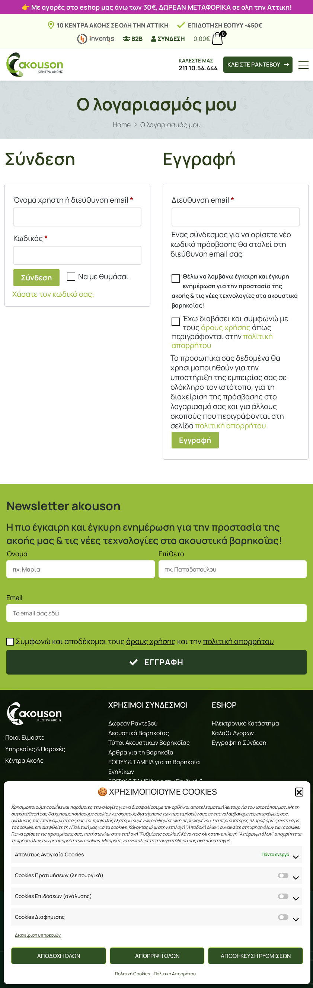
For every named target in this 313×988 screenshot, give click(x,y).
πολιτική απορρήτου (230, 426)
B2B (133, 39)
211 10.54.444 (190, 68)
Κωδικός (48, 237)
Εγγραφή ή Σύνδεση (239, 742)
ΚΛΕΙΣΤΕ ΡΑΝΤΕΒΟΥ (253, 65)
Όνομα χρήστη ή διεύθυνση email (77, 199)
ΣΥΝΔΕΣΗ (168, 39)
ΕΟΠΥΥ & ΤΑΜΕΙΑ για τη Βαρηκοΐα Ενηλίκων (154, 767)
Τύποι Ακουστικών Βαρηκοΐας (149, 742)
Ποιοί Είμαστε (24, 737)
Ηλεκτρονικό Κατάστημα (245, 723)
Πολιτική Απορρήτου (175, 974)
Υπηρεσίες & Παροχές (35, 749)
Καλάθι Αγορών (233, 733)
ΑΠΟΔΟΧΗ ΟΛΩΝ (58, 956)
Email (14, 597)
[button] (299, 791)
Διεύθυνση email (221, 199)
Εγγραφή (195, 440)
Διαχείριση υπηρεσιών (38, 935)
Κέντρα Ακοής (24, 760)
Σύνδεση (36, 278)
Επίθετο (171, 553)
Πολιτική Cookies (132, 974)
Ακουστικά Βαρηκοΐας (138, 733)
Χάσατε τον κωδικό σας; (53, 294)
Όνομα (17, 553)
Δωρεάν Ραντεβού (132, 723)
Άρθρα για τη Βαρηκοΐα (140, 752)
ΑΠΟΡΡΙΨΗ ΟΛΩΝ (157, 956)
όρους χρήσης (225, 327)
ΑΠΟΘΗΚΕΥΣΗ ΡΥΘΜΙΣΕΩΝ (256, 956)
